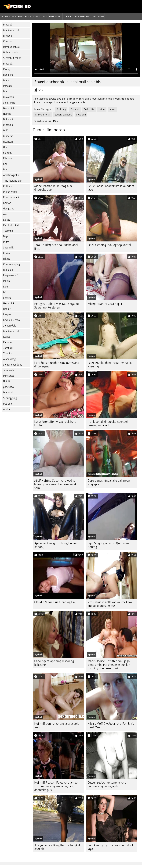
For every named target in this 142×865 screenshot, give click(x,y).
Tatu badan (9, 370)
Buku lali (8, 119)
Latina (6, 219)
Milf (5, 130)
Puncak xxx (55, 16)
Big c (6, 236)
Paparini (7, 342)
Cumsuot (8, 41)
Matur (6, 80)
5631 (41, 90)
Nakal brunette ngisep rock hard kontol (55, 423)
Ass (5, 214)
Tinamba (8, 230)
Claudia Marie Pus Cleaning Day (55, 602)
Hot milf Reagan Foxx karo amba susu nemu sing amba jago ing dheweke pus (56, 786)
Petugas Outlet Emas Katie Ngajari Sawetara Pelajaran (56, 305)
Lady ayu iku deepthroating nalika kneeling (109, 364)
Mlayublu (8, 124)
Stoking (7, 297)
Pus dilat (8, 403)
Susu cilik (8, 247)
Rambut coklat (11, 225)
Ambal (6, 409)
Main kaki (8, 97)
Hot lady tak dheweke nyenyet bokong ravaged (107, 423)
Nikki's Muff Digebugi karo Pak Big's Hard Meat (110, 725)
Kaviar (6, 253)
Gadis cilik (8, 108)
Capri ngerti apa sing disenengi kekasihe (54, 663)
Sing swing (9, 102)
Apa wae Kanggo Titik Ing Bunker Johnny (56, 545)
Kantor (7, 203)
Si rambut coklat (12, 58)
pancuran (8, 386)
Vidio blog (17, 16)
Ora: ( (6, 147)
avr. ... (56, 120)
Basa (5, 91)
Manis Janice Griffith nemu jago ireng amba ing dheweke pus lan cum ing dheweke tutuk (108, 664)
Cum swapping (11, 264)
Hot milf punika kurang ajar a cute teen (56, 725)
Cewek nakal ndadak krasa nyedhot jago (110, 187)
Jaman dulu (9, 325)
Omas (44, 16)
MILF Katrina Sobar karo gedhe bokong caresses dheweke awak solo (55, 484)
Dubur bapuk (10, 52)
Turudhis (68, 16)
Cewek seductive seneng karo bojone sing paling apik (107, 784)
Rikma (6, 258)
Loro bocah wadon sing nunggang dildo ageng (56, 364)
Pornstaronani (11, 197)
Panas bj (7, 85)
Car (5, 163)
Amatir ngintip (11, 175)
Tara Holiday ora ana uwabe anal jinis (56, 246)
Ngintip (7, 113)
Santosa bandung (12, 364)
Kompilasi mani (11, 320)
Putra (6, 242)
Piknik (6, 281)
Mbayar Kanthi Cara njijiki (104, 304)
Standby (7, 152)
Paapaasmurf (10, 275)
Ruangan (8, 141)
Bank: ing (8, 74)
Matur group (10, 191)
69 (4, 292)
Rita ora (7, 158)
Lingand (7, 314)
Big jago (7, 35)
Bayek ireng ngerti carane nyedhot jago (110, 847)
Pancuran (8, 375)
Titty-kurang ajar (12, 180)
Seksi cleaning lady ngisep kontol (109, 245)
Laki (5, 286)
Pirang (6, 69)
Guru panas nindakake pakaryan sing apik (108, 482)
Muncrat (8, 136)
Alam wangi (9, 359)
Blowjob (7, 24)
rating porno (32, 16)
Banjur (7, 308)
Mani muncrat (11, 30)
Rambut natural (11, 46)
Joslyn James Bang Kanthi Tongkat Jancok (57, 847)
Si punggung (10, 398)
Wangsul (8, 392)
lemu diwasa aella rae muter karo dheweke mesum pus (109, 604)
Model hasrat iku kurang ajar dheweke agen (53, 187)
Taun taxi (8, 353)
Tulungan (98, 16)
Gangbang (8, 208)
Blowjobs (8, 63)
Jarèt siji (8, 347)
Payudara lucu (83, 16)
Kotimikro (8, 186)
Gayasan (5, 16)
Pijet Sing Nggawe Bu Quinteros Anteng (108, 545)
